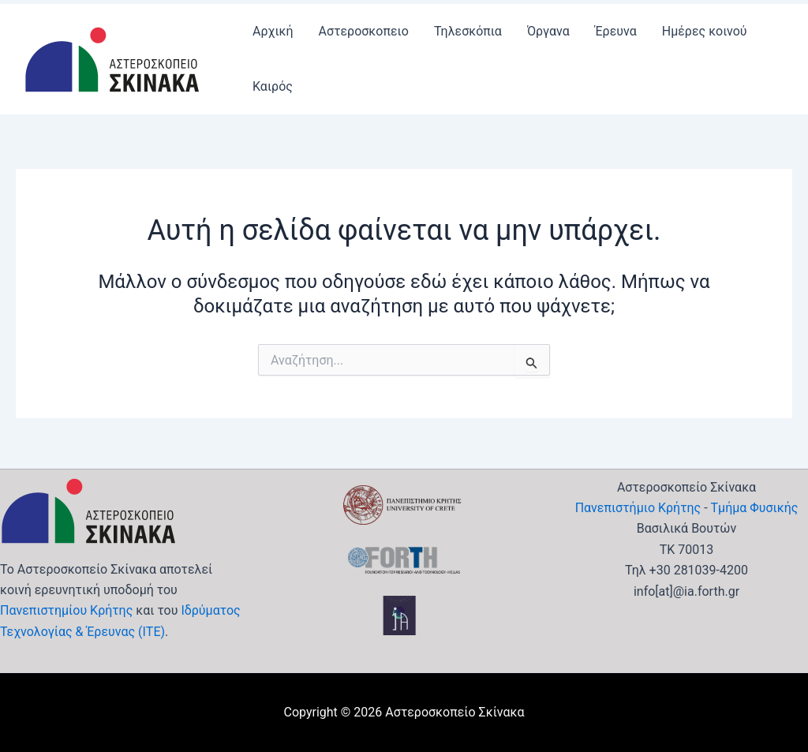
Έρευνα (616, 31)
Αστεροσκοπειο (364, 31)
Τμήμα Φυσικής (755, 507)
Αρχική (273, 31)
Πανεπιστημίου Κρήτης (66, 610)
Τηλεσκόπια (468, 31)
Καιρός (272, 86)
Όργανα (548, 31)
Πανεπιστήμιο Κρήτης (638, 507)
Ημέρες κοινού (704, 31)
